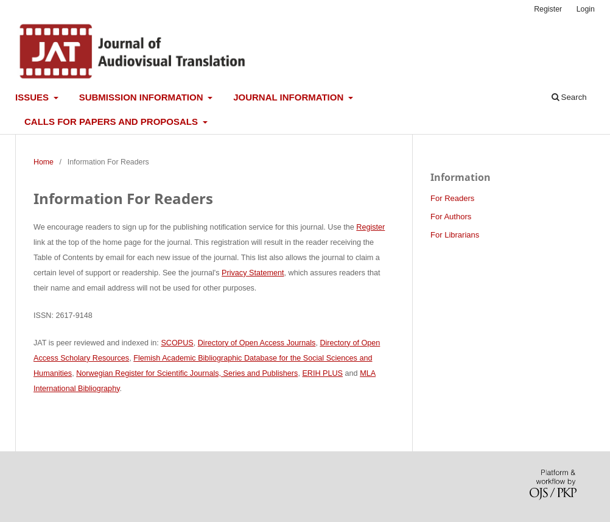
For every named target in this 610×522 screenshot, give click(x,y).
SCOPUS (177, 343)
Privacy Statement (253, 273)
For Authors (450, 216)
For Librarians (454, 234)
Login (586, 9)
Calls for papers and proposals (112, 121)
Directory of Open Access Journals (257, 343)
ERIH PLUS (322, 373)
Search (569, 97)
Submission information (142, 97)
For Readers (452, 198)
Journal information (289, 97)
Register (548, 9)
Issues (33, 97)
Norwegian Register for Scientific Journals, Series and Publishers (187, 373)
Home (43, 162)
